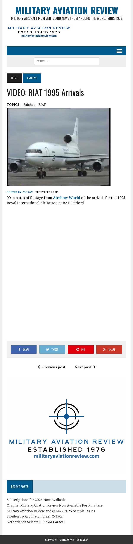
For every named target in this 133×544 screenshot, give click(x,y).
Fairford (29, 104)
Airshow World (66, 197)
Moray (28, 192)
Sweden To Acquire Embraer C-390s (35, 516)
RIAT (42, 104)
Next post (85, 367)
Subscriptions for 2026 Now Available (36, 499)
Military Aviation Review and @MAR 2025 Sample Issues (51, 510)
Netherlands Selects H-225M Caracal (36, 521)
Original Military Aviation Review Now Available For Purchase (55, 505)
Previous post (51, 367)
